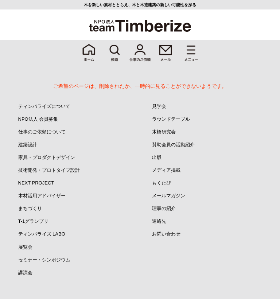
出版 (157, 157)
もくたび (161, 183)
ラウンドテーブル (171, 119)
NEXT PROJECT (36, 183)
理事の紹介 (164, 208)
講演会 (25, 272)
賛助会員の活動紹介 (173, 144)
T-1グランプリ (33, 221)
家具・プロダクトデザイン (46, 157)
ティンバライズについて (44, 106)
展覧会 (25, 247)
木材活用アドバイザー (42, 195)
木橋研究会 (164, 132)
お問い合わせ (166, 234)
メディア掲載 (166, 170)
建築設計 (27, 144)
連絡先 (159, 221)
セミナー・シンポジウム (44, 260)
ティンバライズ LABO (41, 234)
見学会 (159, 106)
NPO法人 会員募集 (38, 119)
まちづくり (30, 208)
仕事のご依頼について (42, 132)
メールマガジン (168, 195)
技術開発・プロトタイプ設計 (49, 170)
